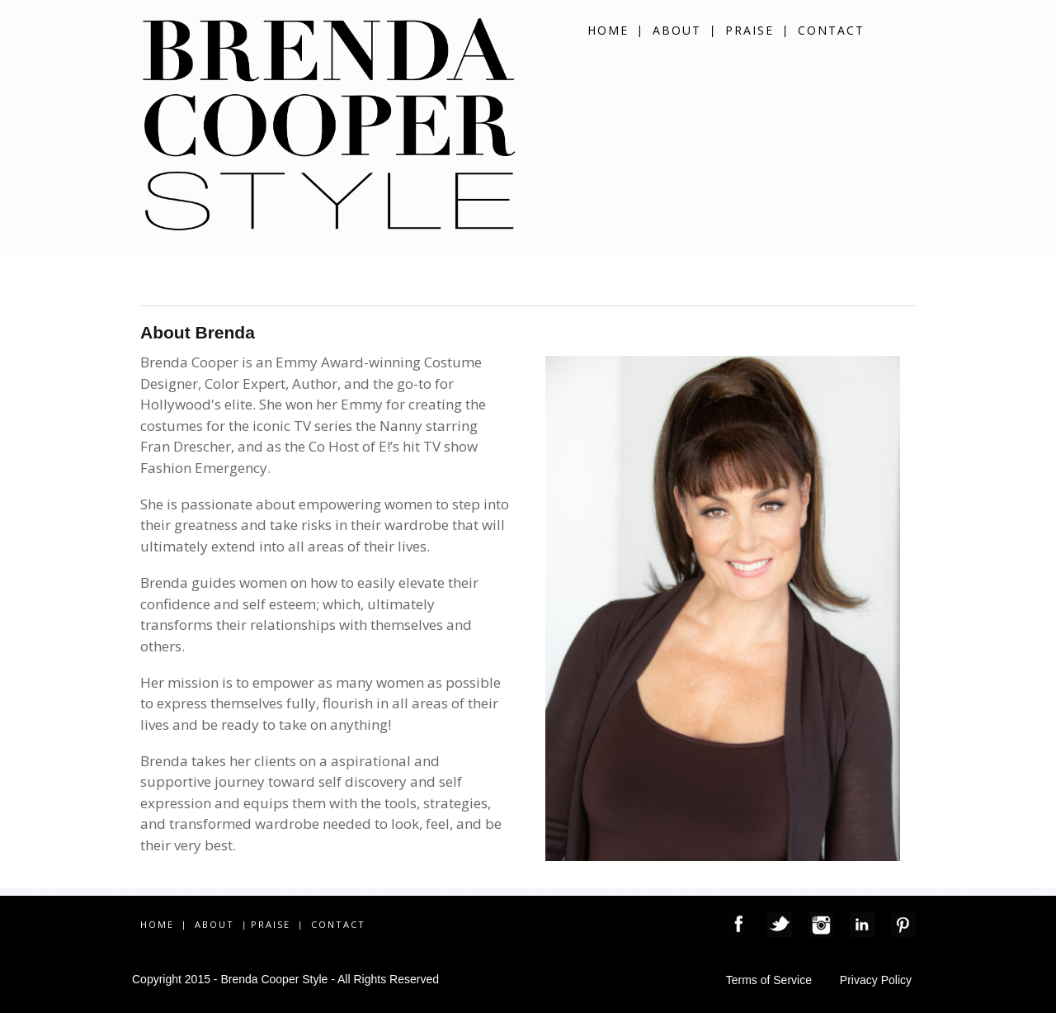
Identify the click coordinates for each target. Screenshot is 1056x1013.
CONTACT (831, 30)
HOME (608, 30)
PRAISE (749, 30)
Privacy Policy (876, 980)
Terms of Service (769, 980)
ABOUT (677, 30)
